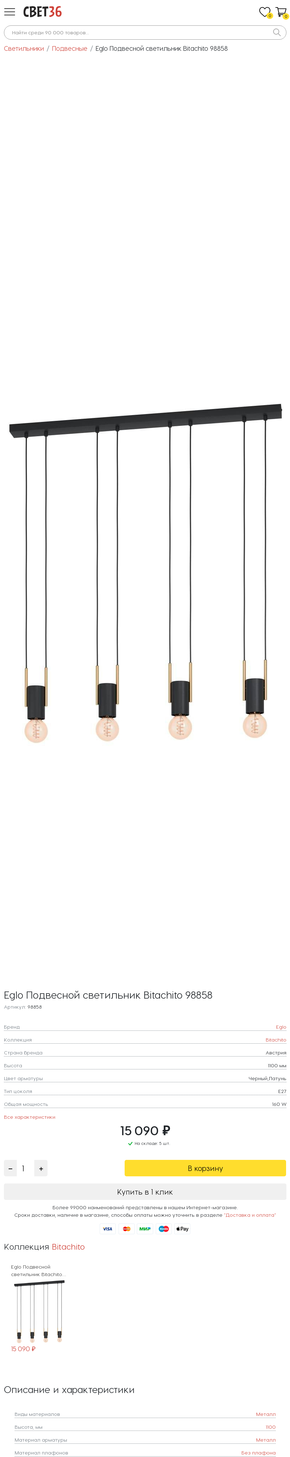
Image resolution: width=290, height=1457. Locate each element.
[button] (9, 12)
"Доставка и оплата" (250, 1215)
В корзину (205, 1168)
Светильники (24, 48)
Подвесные (70, 48)
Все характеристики (29, 1117)
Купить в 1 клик (145, 1191)
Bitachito (68, 1246)
